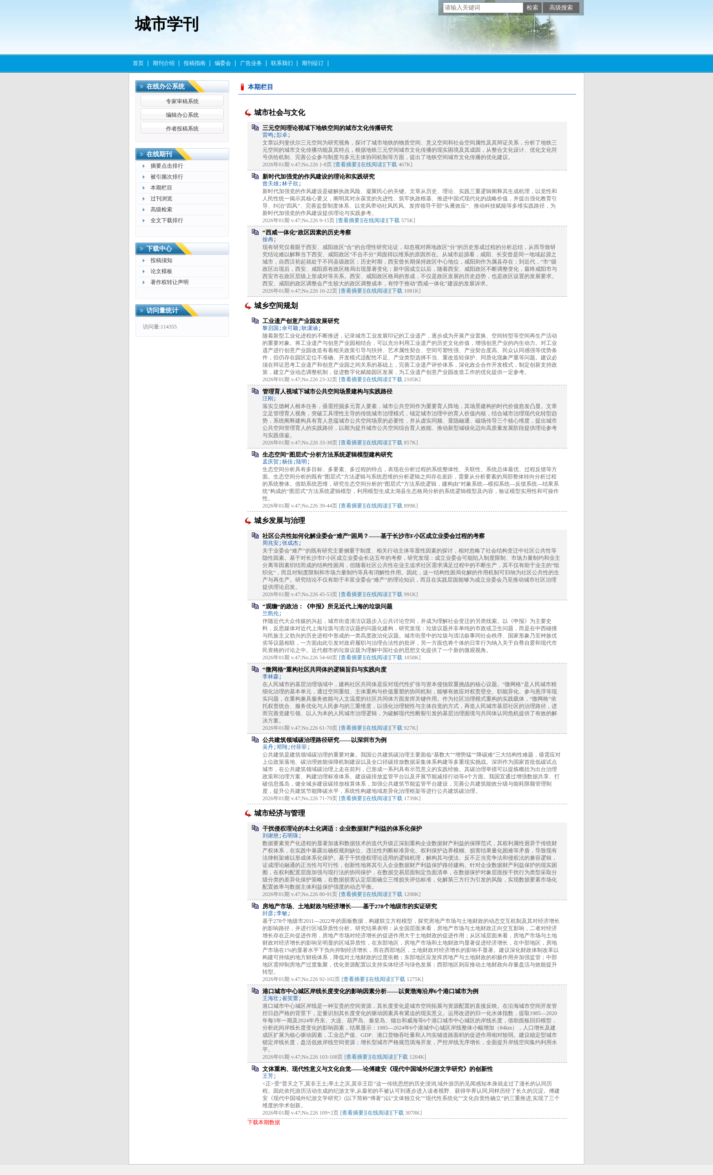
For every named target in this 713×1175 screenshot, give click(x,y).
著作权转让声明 (170, 282)
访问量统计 (162, 310)
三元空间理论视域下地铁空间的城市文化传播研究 (327, 127)
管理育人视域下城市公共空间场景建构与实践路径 (327, 391)
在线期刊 (159, 154)
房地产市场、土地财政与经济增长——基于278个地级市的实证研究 (349, 906)
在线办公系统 (165, 86)
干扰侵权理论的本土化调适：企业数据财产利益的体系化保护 (342, 828)
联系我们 (282, 63)
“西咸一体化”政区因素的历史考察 (306, 232)
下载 (391, 164)
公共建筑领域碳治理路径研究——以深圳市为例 (324, 740)
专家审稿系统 (182, 101)
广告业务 (251, 63)
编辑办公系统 (182, 115)
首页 (138, 63)
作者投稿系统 (182, 128)
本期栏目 (161, 187)
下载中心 (159, 248)
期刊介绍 (164, 63)
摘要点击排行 (167, 166)
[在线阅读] (371, 164)
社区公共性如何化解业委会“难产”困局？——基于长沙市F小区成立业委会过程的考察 (373, 536)
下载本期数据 (263, 1122)
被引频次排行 (167, 177)
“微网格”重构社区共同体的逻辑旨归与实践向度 (324, 669)
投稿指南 (195, 63)
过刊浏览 (161, 198)
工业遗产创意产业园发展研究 (300, 321)
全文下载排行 (167, 220)
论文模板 (161, 271)
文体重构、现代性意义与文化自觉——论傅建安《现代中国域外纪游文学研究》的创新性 (377, 1068)
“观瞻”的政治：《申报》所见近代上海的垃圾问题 (327, 606)
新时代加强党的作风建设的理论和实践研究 (318, 176)
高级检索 (161, 209)
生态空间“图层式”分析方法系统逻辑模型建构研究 (327, 454)
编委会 (223, 63)
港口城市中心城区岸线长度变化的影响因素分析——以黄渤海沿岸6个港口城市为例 (370, 991)
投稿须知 (161, 260)
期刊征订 (313, 63)
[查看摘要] (346, 164)
